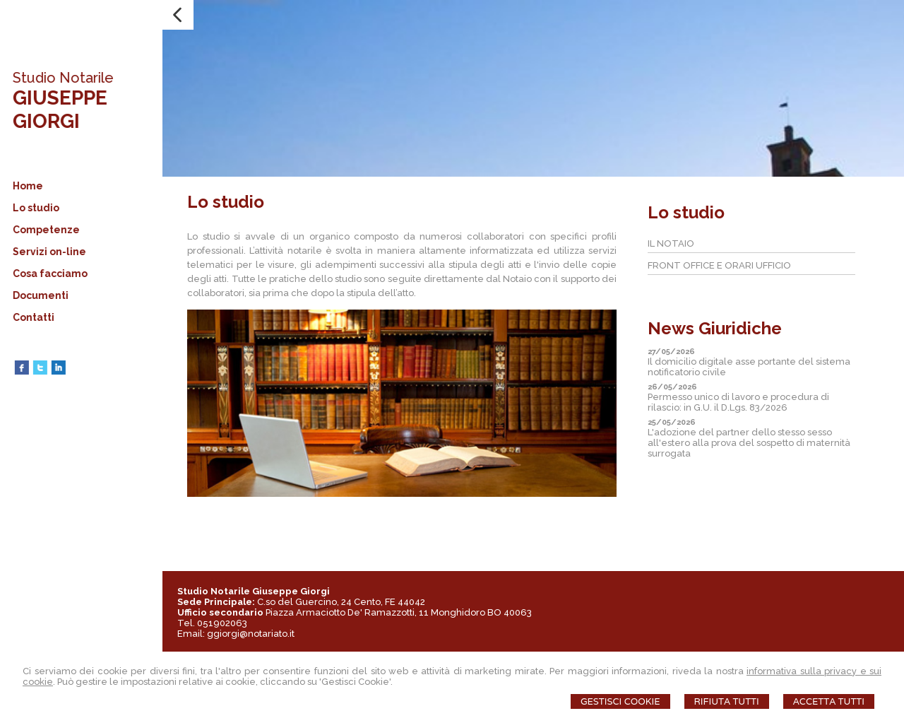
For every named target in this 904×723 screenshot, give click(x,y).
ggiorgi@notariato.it (251, 633)
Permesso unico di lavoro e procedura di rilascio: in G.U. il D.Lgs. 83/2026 (738, 402)
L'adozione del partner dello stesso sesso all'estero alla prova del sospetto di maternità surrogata (749, 443)
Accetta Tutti (828, 701)
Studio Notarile (61, 77)
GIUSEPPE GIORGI (58, 109)
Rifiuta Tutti (726, 701)
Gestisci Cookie (620, 701)
